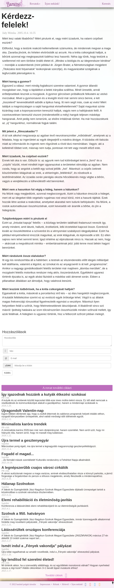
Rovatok (35, 3)
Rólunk (56, 584)
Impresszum (45, 584)
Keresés (106, 3)
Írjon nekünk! (52, 3)
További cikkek (57, 575)
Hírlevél (65, 584)
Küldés (7, 373)
